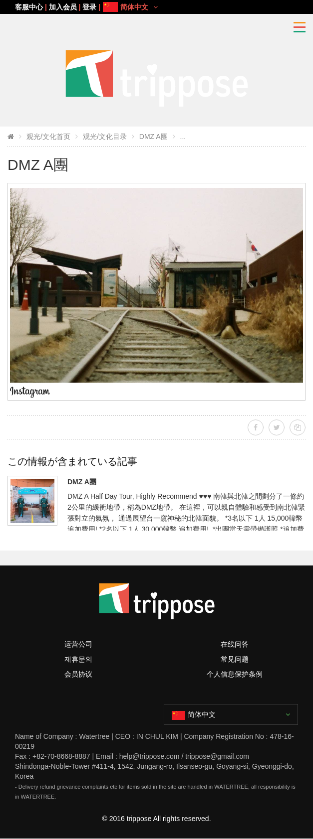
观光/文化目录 (105, 136)
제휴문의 (78, 659)
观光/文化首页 (48, 136)
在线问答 (235, 644)
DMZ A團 (153, 136)
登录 (89, 7)
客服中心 (29, 7)
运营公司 (78, 644)
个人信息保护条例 (235, 674)
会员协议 (78, 674)
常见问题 (235, 659)
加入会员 (63, 7)
